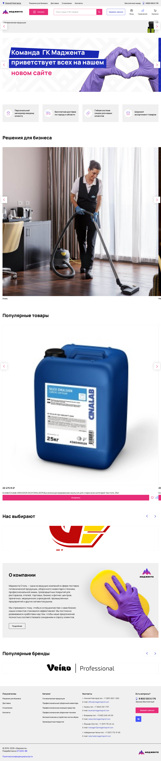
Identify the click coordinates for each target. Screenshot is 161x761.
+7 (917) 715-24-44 (106, 724)
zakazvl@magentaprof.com (99, 719)
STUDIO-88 (22, 751)
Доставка (55, 3)
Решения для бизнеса (38, 3)
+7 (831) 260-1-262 (111, 698)
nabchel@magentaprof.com (99, 736)
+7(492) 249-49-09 (105, 715)
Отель (5, 298)
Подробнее (17, 626)
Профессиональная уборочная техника (59, 712)
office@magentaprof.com (98, 702)
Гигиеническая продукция (54, 698)
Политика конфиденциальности (18, 756)
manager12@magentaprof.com (100, 727)
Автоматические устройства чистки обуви (60, 717)
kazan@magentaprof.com (98, 710)
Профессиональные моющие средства (59, 708)
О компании (67, 3)
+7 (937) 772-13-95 (112, 732)
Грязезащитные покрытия (53, 722)
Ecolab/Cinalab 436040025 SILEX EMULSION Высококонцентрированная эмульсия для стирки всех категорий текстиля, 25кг (61, 492)
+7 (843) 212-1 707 (101, 707)
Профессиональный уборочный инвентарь (60, 703)
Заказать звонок (116, 12)
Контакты (79, 3)
